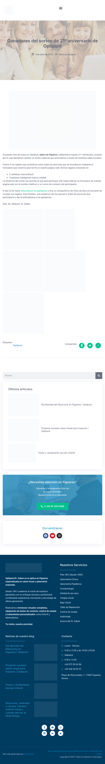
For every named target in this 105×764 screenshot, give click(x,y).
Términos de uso (85, 751)
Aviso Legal (52, 751)
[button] (61, 8)
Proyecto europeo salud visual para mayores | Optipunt (16, 668)
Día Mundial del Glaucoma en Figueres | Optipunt (16, 649)
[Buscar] (98, 375)
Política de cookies (98, 753)
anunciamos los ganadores (34, 191)
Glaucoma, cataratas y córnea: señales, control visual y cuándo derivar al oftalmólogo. (17, 709)
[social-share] (81, 345)
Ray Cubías (29, 754)
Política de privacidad (68, 751)
